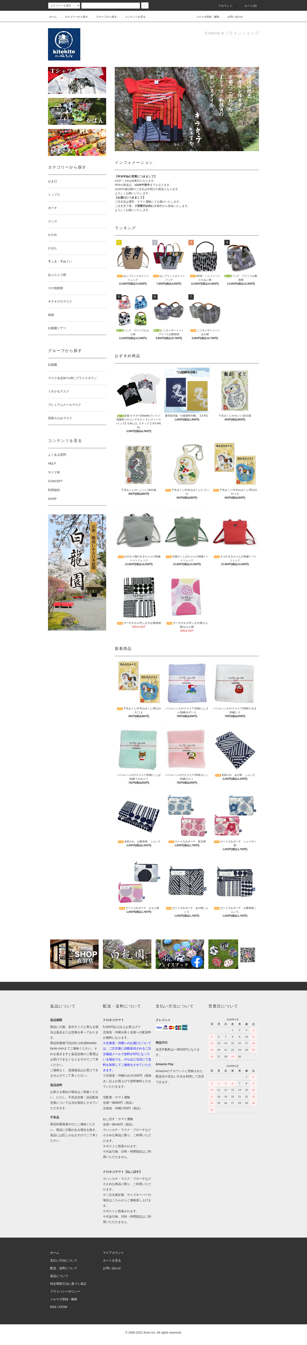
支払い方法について (63, 1260)
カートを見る (112, 1260)
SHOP (52, 499)
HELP (52, 463)
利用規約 (54, 490)
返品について (59, 1276)
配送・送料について (63, 1268)
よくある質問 (57, 454)
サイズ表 (54, 472)
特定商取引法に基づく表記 (68, 1283)
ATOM (63, 1307)
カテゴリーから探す (74, 16)
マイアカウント (113, 1252)
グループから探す (104, 16)
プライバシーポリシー (65, 1291)
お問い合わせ (232, 16)
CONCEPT (55, 481)
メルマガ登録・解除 (205, 16)
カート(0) (248, 5)
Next (253, 109)
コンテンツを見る (133, 16)
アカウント (223, 5)
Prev (120, 109)
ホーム (53, 16)
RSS (53, 1307)
